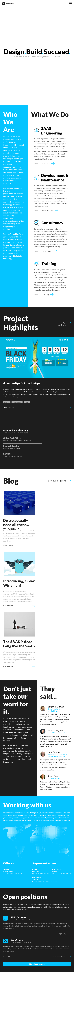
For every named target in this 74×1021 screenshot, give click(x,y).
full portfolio (62, 323)
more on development (43, 210)
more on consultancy (43, 251)
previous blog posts (57, 465)
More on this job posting (59, 922)
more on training (41, 294)
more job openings (37, 952)
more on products (42, 163)
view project (8, 408)
